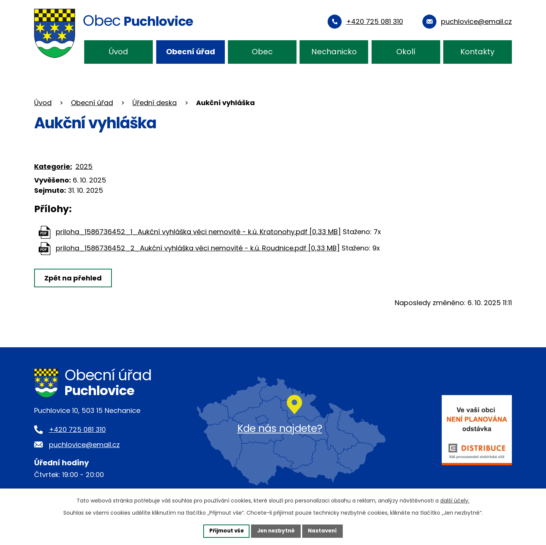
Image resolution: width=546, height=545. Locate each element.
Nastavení (324, 530)
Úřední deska (154, 102)
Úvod (118, 51)
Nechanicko (334, 51)
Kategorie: (53, 166)
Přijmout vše (224, 530)
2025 (84, 166)
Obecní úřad (190, 51)
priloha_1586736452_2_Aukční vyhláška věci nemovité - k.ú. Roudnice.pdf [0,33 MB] (198, 248)
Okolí (406, 51)
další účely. (454, 500)
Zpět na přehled (73, 278)
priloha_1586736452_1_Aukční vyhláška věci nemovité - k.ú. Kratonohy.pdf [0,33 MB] (198, 231)
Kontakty (477, 51)
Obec (262, 51)
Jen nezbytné (276, 530)
